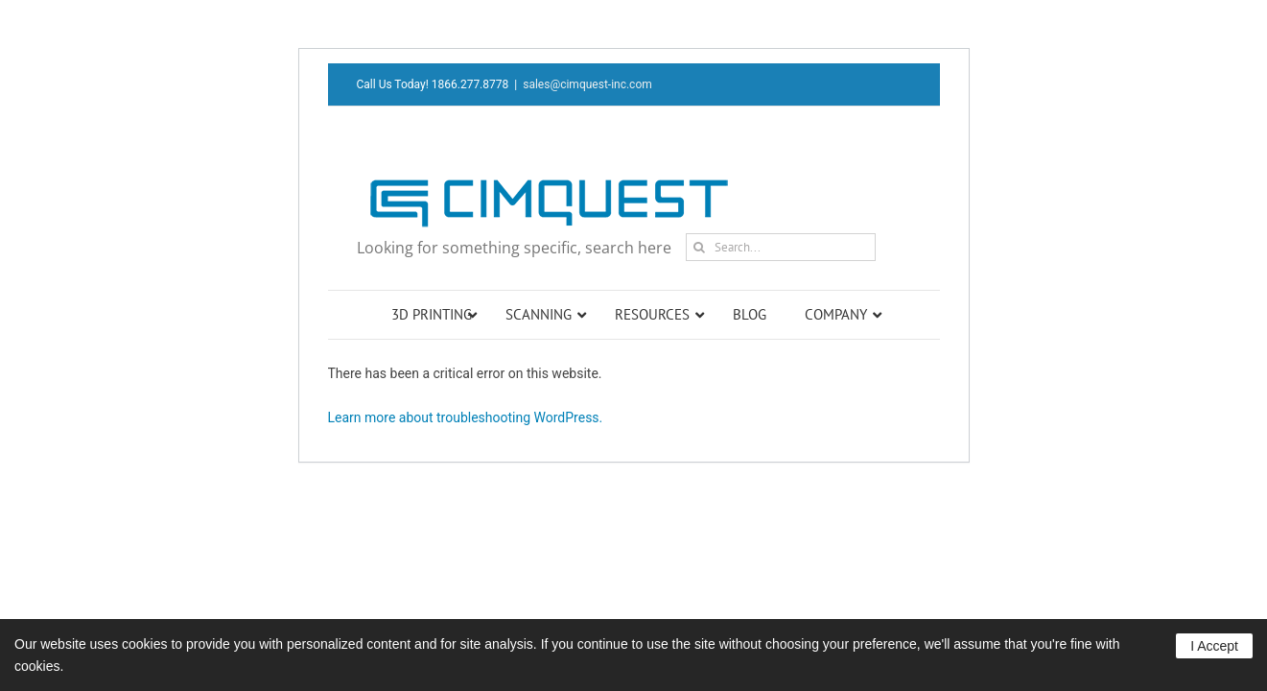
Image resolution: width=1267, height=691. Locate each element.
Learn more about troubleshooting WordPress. (465, 417)
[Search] (700, 247)
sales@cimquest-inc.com (587, 84)
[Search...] (781, 247)
